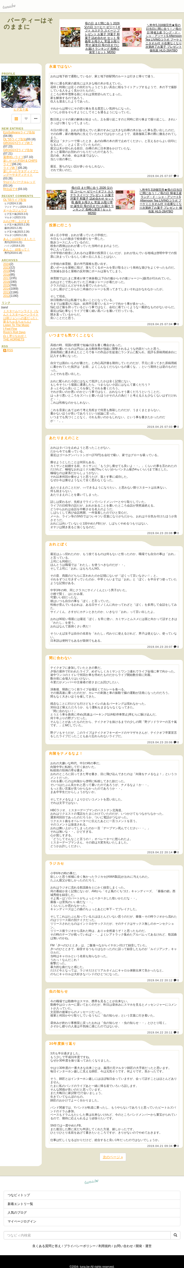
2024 (6, 264)
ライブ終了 (10, 168)
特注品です (10, 189)
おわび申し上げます (16, 221)
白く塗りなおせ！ (15, 336)
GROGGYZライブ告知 (18, 150)
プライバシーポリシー (80, 1246)
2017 (6, 278)
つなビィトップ (19, 1195)
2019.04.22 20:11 (159, 1032)
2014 (6, 288)
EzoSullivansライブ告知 (19, 132)
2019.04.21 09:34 (159, 1145)
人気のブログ (17, 1212)
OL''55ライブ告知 (14, 139)
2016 (6, 282)
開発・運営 (144, 1246)
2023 (6, 267)
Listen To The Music (16, 325)
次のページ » (113, 1157)
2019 (6, 271)
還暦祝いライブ (13, 157)
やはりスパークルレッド (19, 182)
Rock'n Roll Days (14, 332)
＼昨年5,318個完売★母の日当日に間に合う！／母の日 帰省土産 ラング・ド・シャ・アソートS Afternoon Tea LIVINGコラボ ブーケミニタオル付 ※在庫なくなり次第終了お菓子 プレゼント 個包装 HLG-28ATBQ (163, 37)
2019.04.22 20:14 (159, 852)
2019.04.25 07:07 (159, 175)
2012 (6, 296)
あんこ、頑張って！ (16, 249)
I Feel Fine (10, 329)
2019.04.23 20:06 (159, 742)
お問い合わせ (123, 1246)
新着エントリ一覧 (20, 1204)
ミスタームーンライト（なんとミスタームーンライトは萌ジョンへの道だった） (21, 314)
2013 (6, 292)
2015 (6, 285)
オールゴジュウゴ (15, 210)
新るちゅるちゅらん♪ (17, 321)
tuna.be (91, 1182)
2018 (6, 274)
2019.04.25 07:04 (159, 324)
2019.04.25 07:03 (159, 426)
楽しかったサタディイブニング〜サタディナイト (21, 173)
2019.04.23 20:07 (159, 646)
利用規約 (104, 1246)
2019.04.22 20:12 (159, 980)
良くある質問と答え (46, 1246)
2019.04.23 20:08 (159, 533)
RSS (8, 350)
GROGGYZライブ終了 (18, 143)
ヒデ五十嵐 (20, 109)
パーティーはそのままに (29, 23)
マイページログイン (22, 1221)
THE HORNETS (13, 339)
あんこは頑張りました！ (19, 239)
